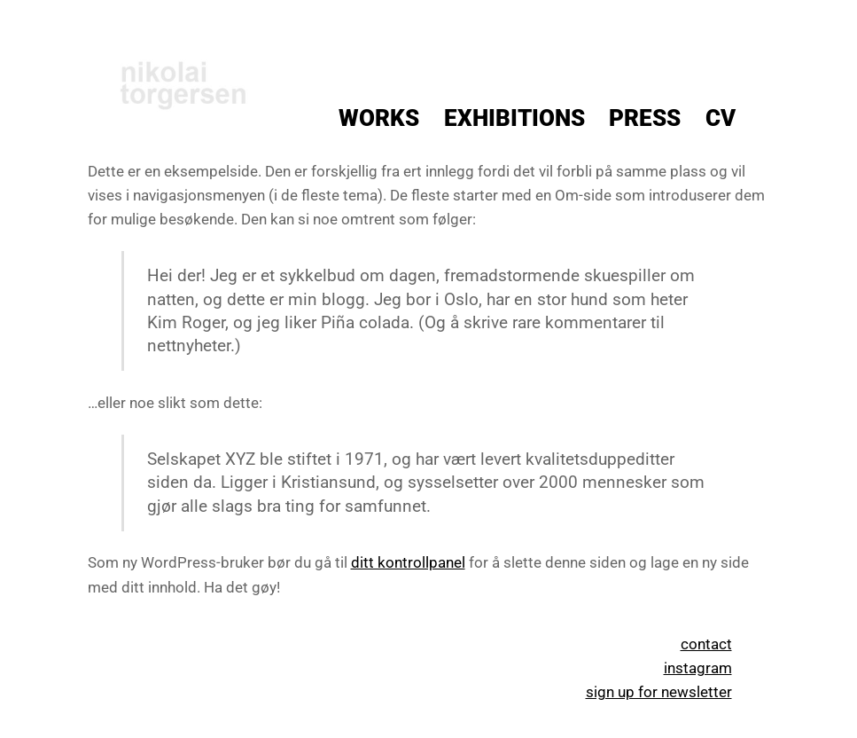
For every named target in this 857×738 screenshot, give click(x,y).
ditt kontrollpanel (408, 562)
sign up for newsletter (659, 692)
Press (645, 118)
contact (706, 644)
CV (720, 118)
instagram (698, 668)
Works (379, 118)
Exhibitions (514, 118)
